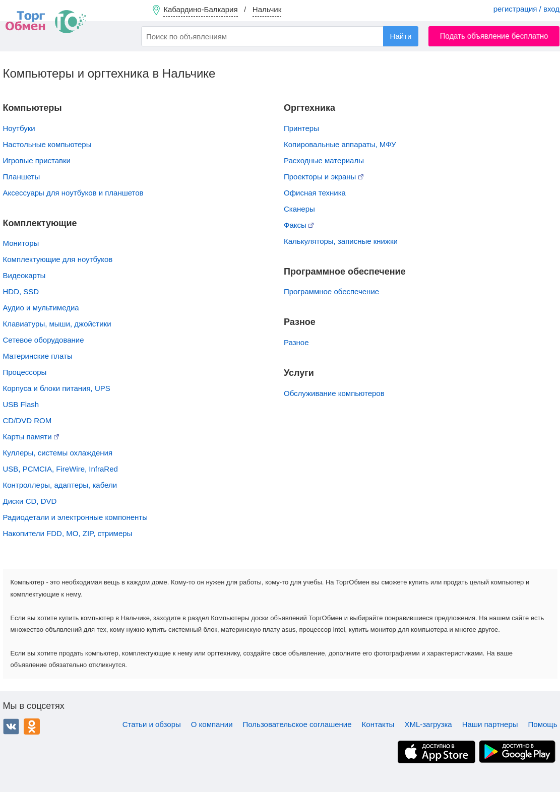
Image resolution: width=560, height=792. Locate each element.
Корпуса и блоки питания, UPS (56, 388)
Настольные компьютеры (47, 144)
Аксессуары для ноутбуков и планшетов (73, 192)
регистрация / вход (526, 9)
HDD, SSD (21, 291)
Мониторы (21, 243)
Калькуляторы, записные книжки (341, 241)
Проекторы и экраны (323, 176)
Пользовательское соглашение (297, 724)
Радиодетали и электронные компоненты (75, 517)
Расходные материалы (324, 160)
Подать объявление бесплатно (494, 36)
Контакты (378, 724)
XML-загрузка (428, 724)
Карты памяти (31, 436)
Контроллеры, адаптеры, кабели (60, 485)
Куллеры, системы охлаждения (58, 452)
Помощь (542, 724)
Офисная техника (315, 192)
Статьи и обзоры (151, 724)
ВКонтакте (11, 726)
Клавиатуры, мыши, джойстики (57, 323)
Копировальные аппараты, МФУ (340, 144)
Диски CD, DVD (30, 501)
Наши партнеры (490, 724)
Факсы (299, 225)
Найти (401, 36)
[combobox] (279, 36)
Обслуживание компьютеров (334, 393)
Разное (296, 342)
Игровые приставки (37, 160)
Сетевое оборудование (43, 340)
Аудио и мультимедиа (41, 307)
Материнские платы (38, 356)
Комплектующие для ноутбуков (58, 259)
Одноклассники (32, 726)
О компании (212, 724)
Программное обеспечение (331, 291)
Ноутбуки (19, 128)
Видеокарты (24, 275)
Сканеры (299, 209)
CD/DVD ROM (27, 420)
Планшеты (21, 176)
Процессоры (25, 372)
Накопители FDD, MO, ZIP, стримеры (68, 533)
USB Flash (21, 404)
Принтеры (301, 128)
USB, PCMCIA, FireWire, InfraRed (60, 469)
